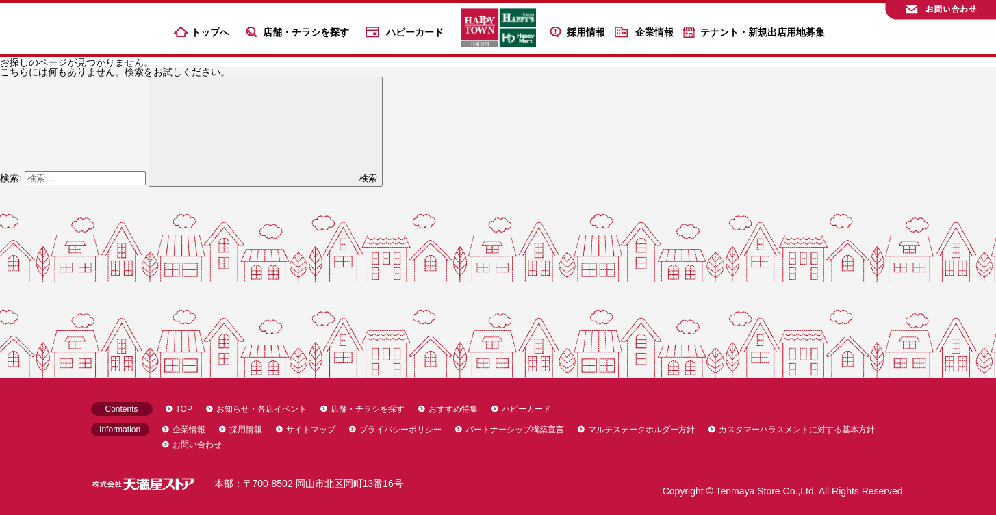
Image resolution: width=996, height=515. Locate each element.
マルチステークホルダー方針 (641, 429)
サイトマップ (310, 429)
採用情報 (586, 32)
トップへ (210, 32)
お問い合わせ (197, 444)
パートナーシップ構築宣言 (514, 429)
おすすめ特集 (453, 409)
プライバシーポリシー (400, 429)
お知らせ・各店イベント (261, 409)
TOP (184, 409)
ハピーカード (415, 32)
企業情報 (654, 32)
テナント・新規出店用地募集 (762, 32)
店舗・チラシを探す (306, 32)
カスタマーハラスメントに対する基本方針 (797, 429)
